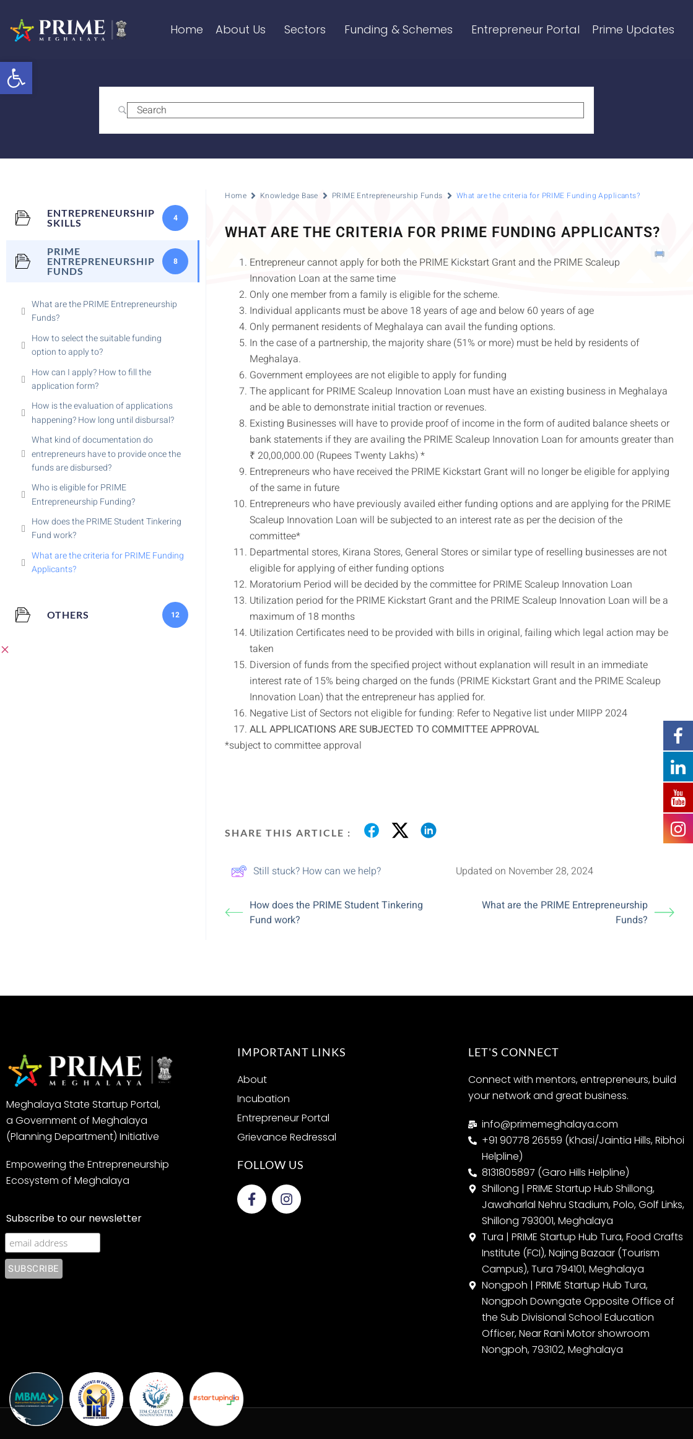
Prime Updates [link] (636, 29)
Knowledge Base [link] (289, 195)
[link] (16, 78)
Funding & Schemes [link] (401, 29)
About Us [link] (244, 29)
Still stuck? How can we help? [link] (306, 871)
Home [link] (186, 29)
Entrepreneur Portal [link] (525, 29)
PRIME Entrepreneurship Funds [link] (387, 195)
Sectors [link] (308, 29)
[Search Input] (356, 110)
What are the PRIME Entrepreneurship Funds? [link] (578, 913)
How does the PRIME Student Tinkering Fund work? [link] (324, 913)
